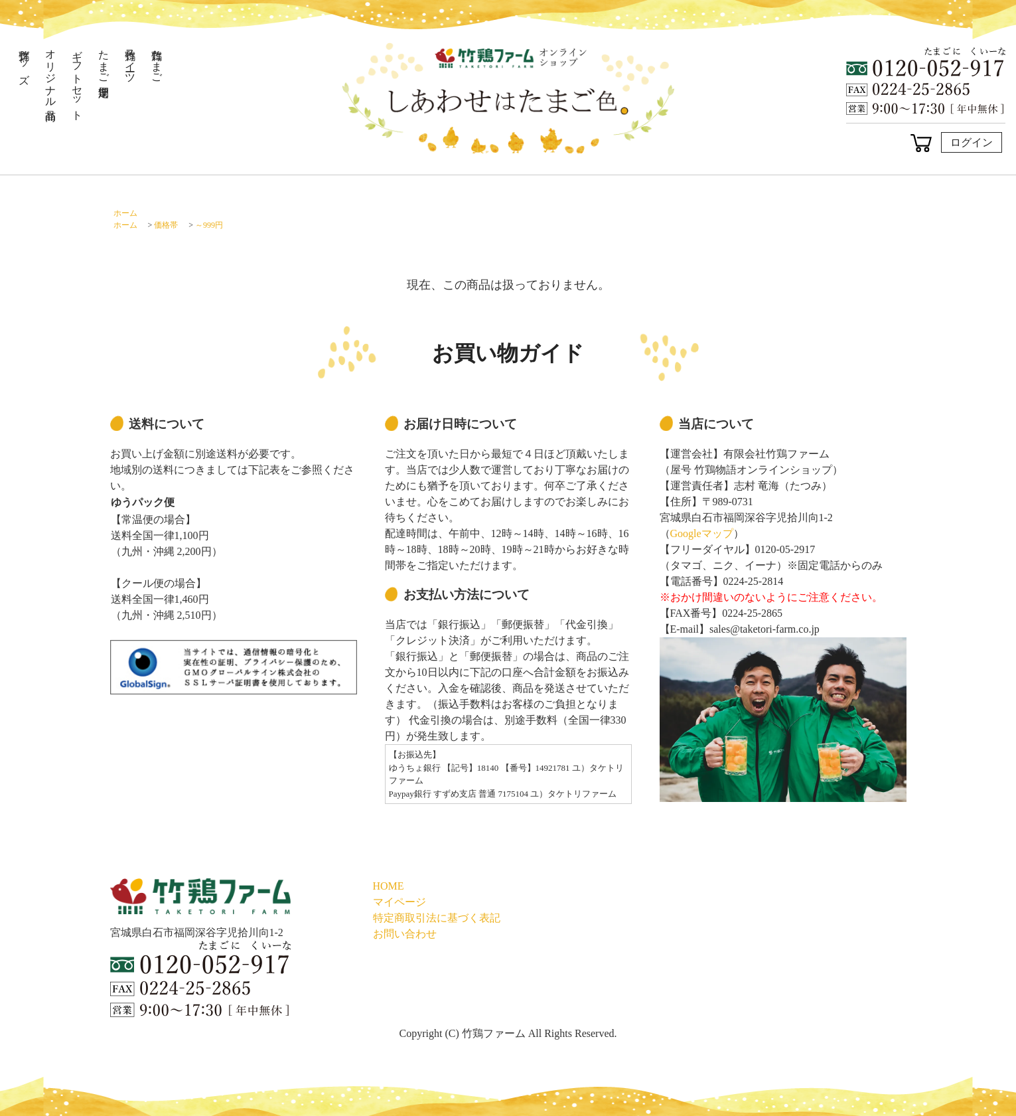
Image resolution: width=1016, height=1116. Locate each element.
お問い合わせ (405, 933)
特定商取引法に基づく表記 (436, 917)
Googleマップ (701, 533)
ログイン (971, 142)
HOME (388, 886)
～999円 (209, 225)
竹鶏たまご (157, 60)
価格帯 (166, 225)
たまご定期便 (103, 60)
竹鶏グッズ (24, 60)
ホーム (125, 213)
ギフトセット (77, 78)
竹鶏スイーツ (130, 60)
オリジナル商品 (50, 72)
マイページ (399, 902)
